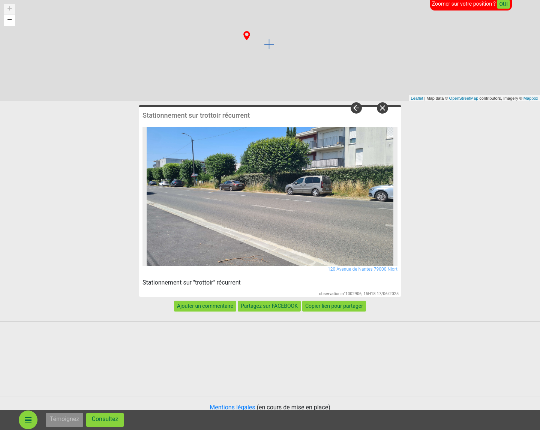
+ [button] (9, 9)
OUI (503, 4)
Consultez (105, 419)
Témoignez (65, 419)
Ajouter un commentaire (205, 306)
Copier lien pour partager (334, 306)
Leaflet (417, 98)
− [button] (9, 20)
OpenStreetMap (463, 98)
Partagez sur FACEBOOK (269, 306)
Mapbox (531, 98)
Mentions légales (232, 407)
